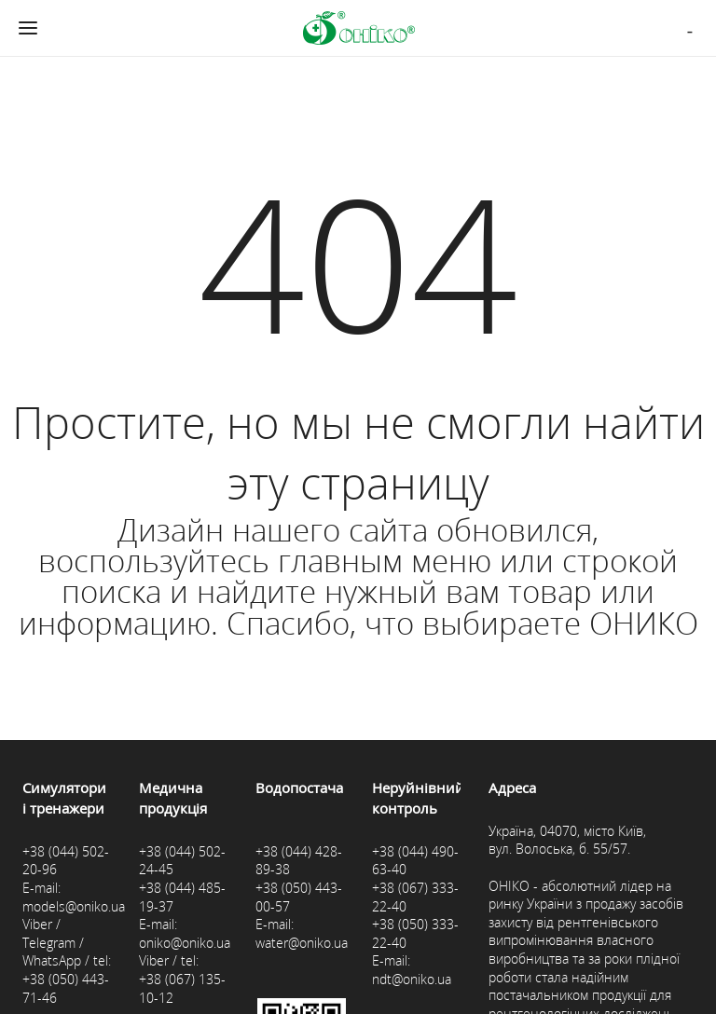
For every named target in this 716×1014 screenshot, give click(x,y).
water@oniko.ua (301, 943)
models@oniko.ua (73, 906)
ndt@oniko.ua (411, 979)
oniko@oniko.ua (184, 943)
